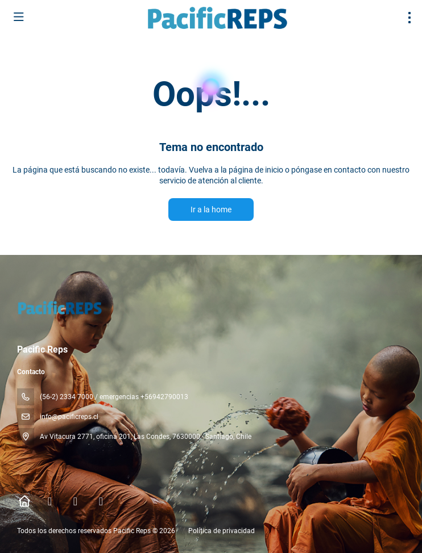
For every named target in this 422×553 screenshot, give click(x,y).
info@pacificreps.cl (69, 417)
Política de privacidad (221, 531)
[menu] (409, 17)
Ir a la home (211, 209)
